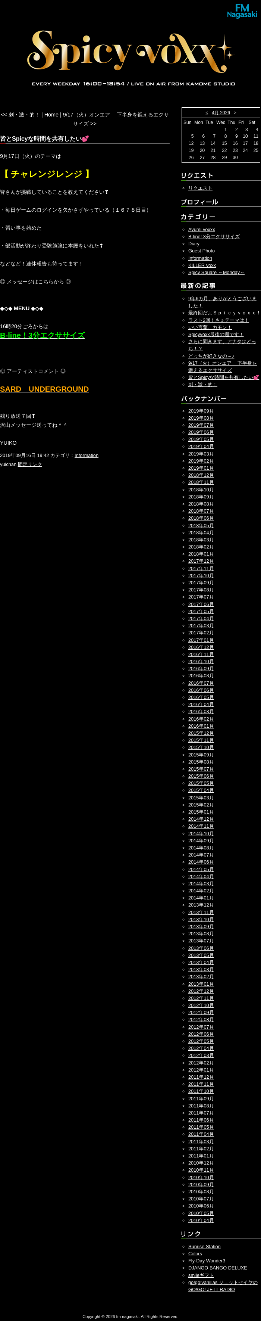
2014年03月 (201, 883)
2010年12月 (201, 1163)
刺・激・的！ (202, 384)
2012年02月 (201, 1063)
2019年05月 (201, 439)
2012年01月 (201, 1070)
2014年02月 (201, 890)
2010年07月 (201, 1199)
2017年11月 (201, 568)
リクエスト (200, 188)
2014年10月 (201, 833)
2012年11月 (201, 998)
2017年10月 (201, 575)
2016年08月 (201, 675)
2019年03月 (201, 454)
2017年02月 (201, 632)
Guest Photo (201, 251)
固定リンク (30, 464)
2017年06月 (201, 604)
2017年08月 (201, 590)
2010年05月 (201, 1213)
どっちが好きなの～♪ (211, 356)
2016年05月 (201, 697)
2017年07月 (201, 597)
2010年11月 (201, 1170)
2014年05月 (201, 869)
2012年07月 (201, 1027)
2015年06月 (201, 776)
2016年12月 (201, 647)
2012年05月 (201, 1041)
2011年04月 (201, 1134)
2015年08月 (201, 762)
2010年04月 (201, 1220)
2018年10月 (201, 489)
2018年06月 (201, 518)
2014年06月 (201, 862)
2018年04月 (201, 532)
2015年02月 (201, 805)
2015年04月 (201, 790)
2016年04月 (201, 704)
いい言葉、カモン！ (210, 327)
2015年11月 (201, 740)
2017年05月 (201, 611)
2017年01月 (201, 640)
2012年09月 (201, 1012)
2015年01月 (201, 812)
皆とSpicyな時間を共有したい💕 (223, 377)
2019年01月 (201, 468)
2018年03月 (201, 540)
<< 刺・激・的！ (20, 115)
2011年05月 (201, 1127)
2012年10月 (201, 1005)
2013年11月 (201, 912)
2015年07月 (201, 769)
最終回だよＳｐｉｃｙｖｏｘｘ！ (224, 313)
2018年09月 (201, 497)
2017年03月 (201, 625)
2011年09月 (201, 1098)
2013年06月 (201, 948)
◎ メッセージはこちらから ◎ (35, 282)
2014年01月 (201, 898)
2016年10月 (201, 661)
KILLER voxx (202, 265)
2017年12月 (201, 561)
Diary (193, 243)
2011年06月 (201, 1120)
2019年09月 (201, 411)
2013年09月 (201, 926)
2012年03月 (201, 1055)
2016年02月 (201, 719)
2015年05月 (201, 783)
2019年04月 (201, 446)
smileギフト (201, 1275)
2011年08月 (201, 1106)
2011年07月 (201, 1113)
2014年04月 (201, 876)
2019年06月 (201, 432)
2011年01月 (201, 1156)
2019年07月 (201, 425)
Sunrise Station (204, 1246)
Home (51, 115)
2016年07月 (201, 683)
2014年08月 (201, 848)
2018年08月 (201, 504)
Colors (195, 1253)
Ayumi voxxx (201, 229)
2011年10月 (201, 1091)
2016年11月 (201, 654)
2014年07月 (201, 855)
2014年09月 (201, 840)
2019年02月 (201, 461)
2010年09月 (201, 1184)
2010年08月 (201, 1191)
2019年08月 (201, 418)
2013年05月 (201, 955)
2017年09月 (201, 582)
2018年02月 (201, 547)
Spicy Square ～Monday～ (216, 272)
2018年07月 (201, 511)
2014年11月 (201, 826)
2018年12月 (201, 475)
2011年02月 (201, 1148)
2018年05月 (201, 525)
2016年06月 (201, 690)
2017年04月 (201, 618)
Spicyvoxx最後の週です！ (216, 334)
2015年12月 (201, 733)
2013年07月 (201, 941)
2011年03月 (201, 1141)
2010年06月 (201, 1206)
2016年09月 (201, 668)
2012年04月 (201, 1048)
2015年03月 (201, 798)
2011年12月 (201, 1077)
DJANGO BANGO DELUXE (217, 1268)
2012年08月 (201, 1019)
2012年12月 (201, 991)
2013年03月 (201, 969)
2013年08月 (201, 933)
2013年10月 (201, 919)
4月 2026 (221, 112)
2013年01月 (201, 984)
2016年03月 (201, 711)
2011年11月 (201, 1084)
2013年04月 (201, 962)
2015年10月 (201, 747)
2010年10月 (201, 1177)
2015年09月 (201, 755)
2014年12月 (201, 819)
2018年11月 (201, 482)
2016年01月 (201, 726)
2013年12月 (201, 905)
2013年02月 (201, 976)
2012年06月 (201, 1034)
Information (86, 455)
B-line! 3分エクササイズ (214, 236)
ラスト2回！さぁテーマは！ (218, 320)
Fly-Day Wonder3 (206, 1261)
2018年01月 (201, 554)
